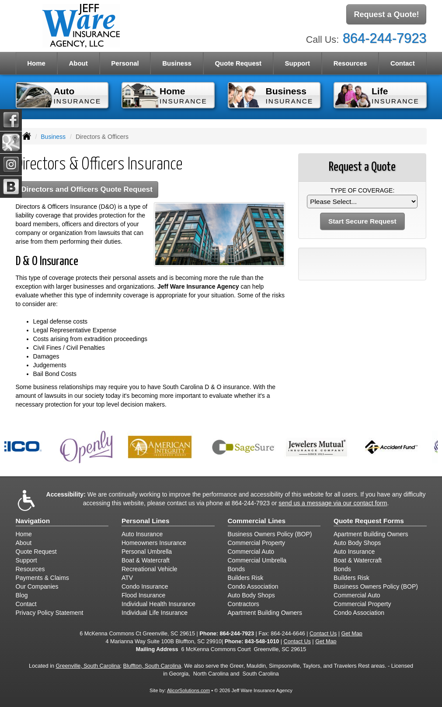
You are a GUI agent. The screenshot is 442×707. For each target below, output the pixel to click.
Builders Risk (246, 577)
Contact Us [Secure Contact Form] (323, 634)
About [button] (78, 63)
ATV (127, 577)
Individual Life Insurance (155, 612)
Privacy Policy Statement (50, 612)
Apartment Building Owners (265, 612)
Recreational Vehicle (149, 569)
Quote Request (36, 551)
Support (26, 560)
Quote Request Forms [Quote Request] (369, 520)
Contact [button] (402, 63)
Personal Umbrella (147, 551)
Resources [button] (350, 63)
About (24, 542)
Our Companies (37, 586)
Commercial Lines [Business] (257, 520)
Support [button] (297, 63)
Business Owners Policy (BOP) (270, 534)
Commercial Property (256, 542)
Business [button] (176, 63)
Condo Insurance (145, 586)
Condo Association (253, 586)
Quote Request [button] (238, 63)
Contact (26, 603)
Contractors (243, 603)
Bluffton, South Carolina (152, 666)
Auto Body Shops (251, 595)
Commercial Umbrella (257, 560)
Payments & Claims (42, 577)
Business (53, 136)
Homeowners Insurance (154, 542)
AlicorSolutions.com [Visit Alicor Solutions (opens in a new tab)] (188, 690)
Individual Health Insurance (158, 603)
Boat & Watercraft (146, 560)
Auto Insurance (142, 534)
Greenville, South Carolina (88, 666)
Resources (30, 569)
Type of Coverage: (362, 190)
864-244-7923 (385, 38)
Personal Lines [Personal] (146, 520)
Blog (22, 595)
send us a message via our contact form (332, 503)
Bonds (236, 569)
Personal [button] (125, 63)
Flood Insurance (143, 595)
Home (36, 63)
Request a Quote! (386, 14)
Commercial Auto (251, 551)
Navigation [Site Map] (33, 520)
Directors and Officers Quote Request (87, 189)
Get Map (351, 634)
